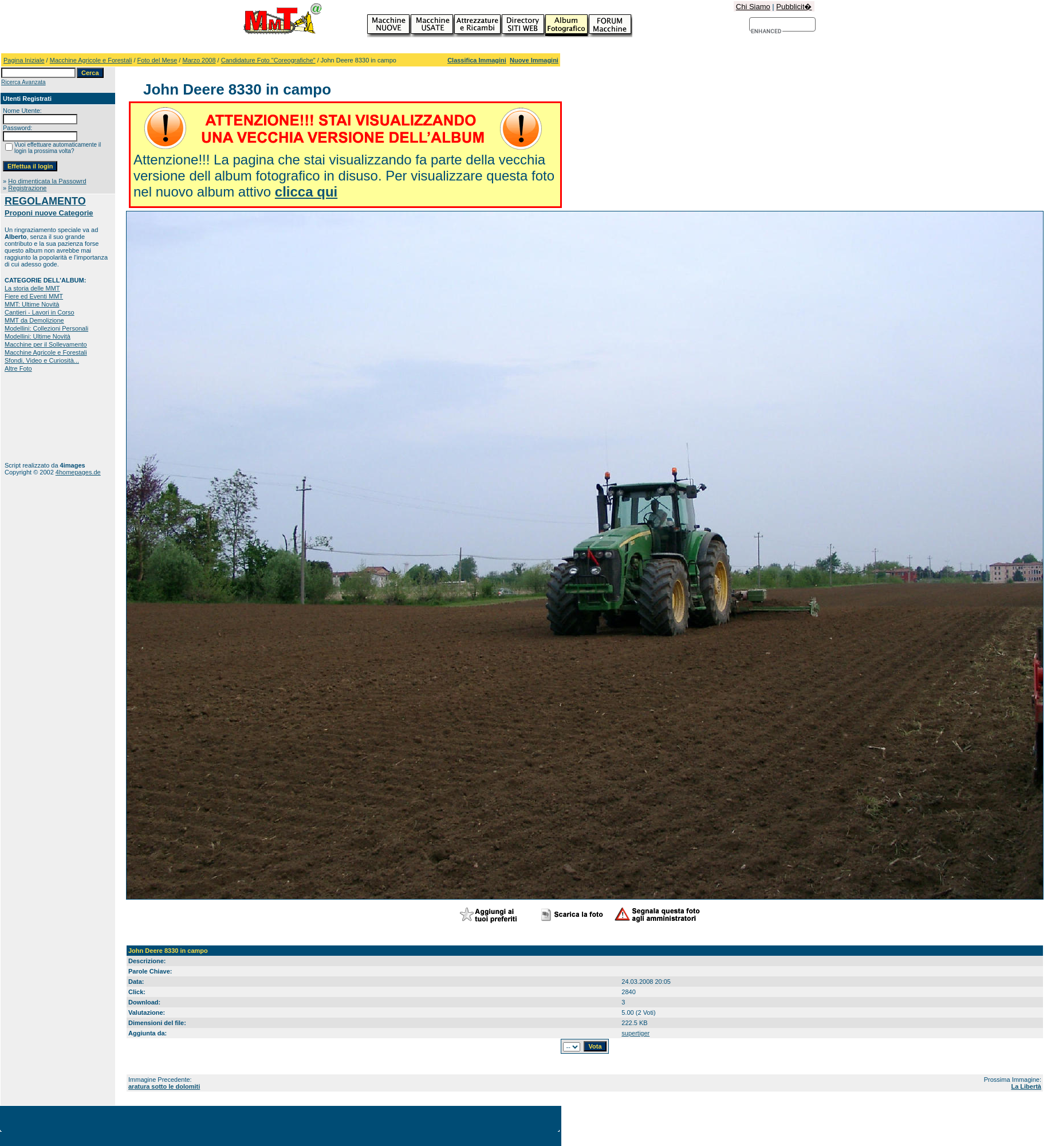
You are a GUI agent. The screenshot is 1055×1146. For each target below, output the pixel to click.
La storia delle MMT (32, 288)
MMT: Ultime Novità (32, 304)
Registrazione (27, 188)
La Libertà (1026, 1086)
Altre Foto (18, 368)
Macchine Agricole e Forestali (91, 60)
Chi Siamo (753, 6)
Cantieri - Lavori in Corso (39, 312)
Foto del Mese (157, 60)
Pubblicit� (794, 6)
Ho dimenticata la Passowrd (47, 181)
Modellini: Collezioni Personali (46, 328)
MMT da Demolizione (34, 320)
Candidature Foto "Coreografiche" (268, 60)
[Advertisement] (40, 417)
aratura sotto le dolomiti (164, 1086)
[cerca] (766, 31)
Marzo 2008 (198, 60)
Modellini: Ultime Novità (37, 336)
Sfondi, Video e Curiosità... (42, 360)
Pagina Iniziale (24, 60)
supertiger (635, 1033)
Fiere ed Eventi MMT (34, 296)
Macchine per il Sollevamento (46, 344)
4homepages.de (78, 472)
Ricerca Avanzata (23, 82)
